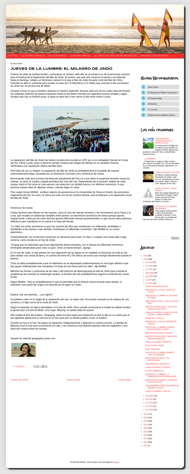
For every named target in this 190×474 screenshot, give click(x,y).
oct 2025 (149, 269)
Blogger (116, 462)
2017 (145, 439)
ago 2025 (149, 276)
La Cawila (152, 109)
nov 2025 (149, 266)
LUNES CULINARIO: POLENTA (158, 367)
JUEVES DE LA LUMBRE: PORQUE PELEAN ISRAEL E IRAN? (159, 328)
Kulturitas (152, 104)
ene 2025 (149, 410)
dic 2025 (149, 262)
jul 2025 (149, 280)
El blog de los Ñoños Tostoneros (162, 92)
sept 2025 (150, 273)
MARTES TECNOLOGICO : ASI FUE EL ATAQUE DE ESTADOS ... (161, 308)
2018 (145, 435)
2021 (145, 425)
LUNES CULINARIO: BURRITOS (158, 342)
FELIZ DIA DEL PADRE (154, 345)
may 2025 (150, 396)
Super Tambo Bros (152, 349)
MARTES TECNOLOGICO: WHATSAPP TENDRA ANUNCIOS (161, 337)
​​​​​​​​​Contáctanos (81, 56)
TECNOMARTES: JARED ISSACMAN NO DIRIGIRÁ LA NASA (162, 387)
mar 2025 (150, 403)
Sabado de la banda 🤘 (154, 318)
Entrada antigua (124, 380)
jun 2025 (149, 283)
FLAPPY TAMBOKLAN (154, 371)
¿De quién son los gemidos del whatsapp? (166, 207)
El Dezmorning (155, 98)
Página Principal (73, 380)
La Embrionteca (32, 56)
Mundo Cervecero (154, 56)
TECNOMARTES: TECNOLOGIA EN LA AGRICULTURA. (163, 141)
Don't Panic (153, 87)
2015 (145, 446)
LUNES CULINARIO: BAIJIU (156, 286)
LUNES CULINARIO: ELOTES (167, 172)
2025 (145, 259)
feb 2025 (149, 406)
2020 (145, 428)
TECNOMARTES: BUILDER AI (157, 364)
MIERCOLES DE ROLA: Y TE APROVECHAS (157, 359)
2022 (145, 421)
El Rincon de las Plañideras (116, 56)
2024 (145, 414)
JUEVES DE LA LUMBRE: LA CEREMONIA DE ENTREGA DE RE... (161, 375)
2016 (145, 442)
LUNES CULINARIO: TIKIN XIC (157, 391)
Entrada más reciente (19, 380)
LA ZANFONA (150, 159)
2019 (145, 432)
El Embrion (30, 10)
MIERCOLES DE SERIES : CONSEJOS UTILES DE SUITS (161, 381)
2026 (145, 256)
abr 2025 (149, 399)
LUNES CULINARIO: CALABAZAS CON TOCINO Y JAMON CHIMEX (161, 313)
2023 (145, 418)
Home (12, 56)
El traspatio (57, 56)
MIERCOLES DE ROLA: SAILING (158, 333)
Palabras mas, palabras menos (161, 115)
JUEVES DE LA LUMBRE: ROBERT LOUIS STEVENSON (159, 353)
